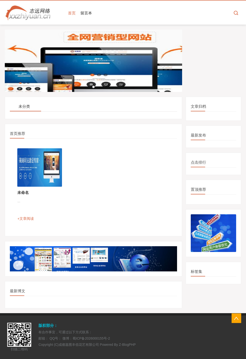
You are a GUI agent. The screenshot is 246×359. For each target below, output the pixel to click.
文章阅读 (26, 218)
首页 (72, 13)
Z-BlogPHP (127, 345)
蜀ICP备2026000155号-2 (91, 338)
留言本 (86, 13)
